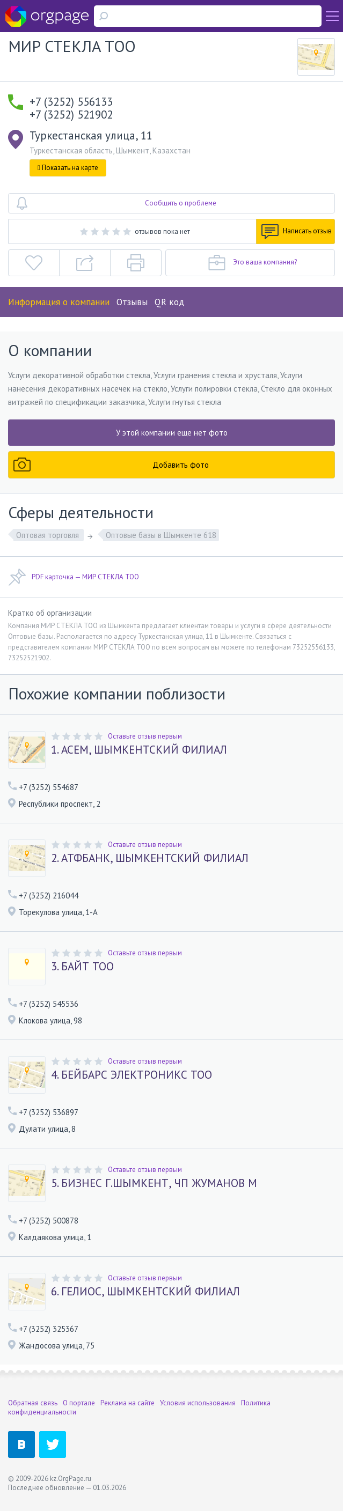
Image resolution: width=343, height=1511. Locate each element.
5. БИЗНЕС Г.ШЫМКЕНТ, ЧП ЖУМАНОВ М (154, 1183)
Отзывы (132, 302)
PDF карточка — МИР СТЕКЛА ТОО (73, 577)
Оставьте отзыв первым (145, 736)
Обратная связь (32, 1402)
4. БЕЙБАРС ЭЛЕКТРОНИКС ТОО (131, 1075)
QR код (170, 302)
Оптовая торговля (48, 535)
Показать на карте (68, 167)
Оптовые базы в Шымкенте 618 (161, 535)
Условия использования (198, 1402)
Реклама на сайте (127, 1402)
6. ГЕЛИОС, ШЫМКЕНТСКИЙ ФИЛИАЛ (145, 1292)
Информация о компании (59, 302)
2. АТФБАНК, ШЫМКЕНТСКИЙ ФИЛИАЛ (150, 858)
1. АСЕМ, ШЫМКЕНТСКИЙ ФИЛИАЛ (139, 750)
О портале (79, 1402)
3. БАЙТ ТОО (82, 966)
